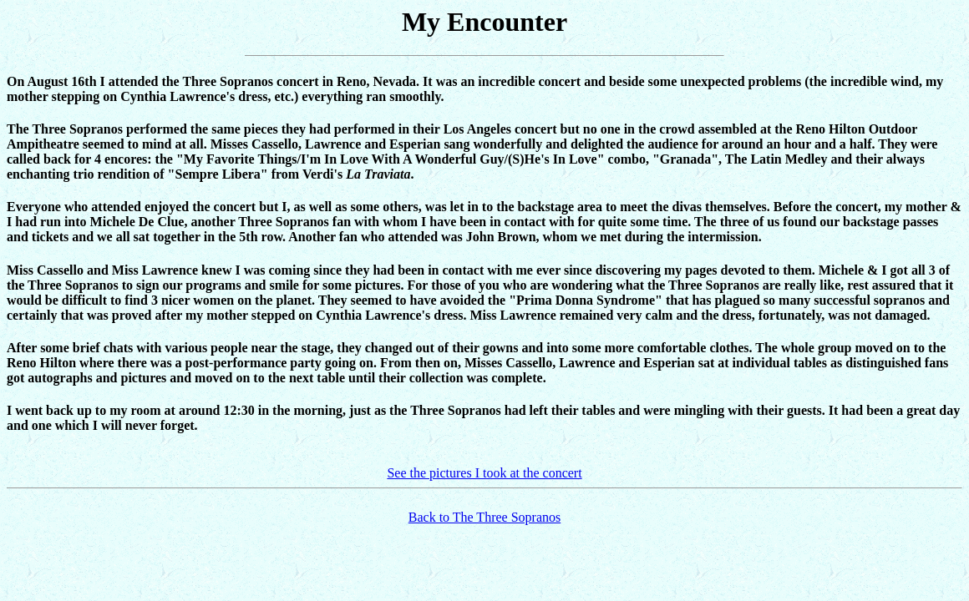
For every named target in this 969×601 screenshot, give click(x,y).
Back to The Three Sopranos (484, 517)
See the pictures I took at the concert (484, 473)
